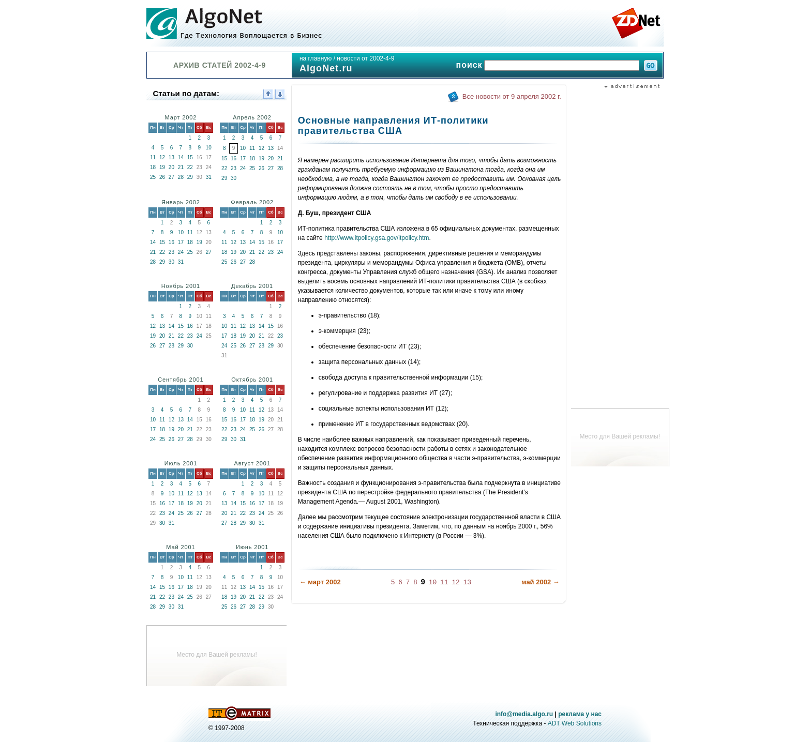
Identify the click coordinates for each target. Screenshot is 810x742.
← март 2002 (320, 582)
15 (190, 157)
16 (233, 158)
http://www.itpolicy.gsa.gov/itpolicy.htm (376, 237)
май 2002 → (540, 582)
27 (171, 177)
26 (162, 177)
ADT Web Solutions (575, 723)
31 (209, 177)
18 (153, 167)
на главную (315, 58)
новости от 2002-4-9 (365, 58)
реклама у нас (580, 714)
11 (153, 157)
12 (162, 157)
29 (190, 177)
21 (181, 167)
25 (153, 177)
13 (171, 157)
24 (243, 168)
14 (181, 157)
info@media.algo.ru (524, 714)
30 (233, 178)
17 (243, 158)
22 (190, 167)
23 (233, 168)
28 (181, 177)
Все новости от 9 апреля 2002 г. (511, 96)
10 (209, 147)
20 (171, 167)
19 (162, 167)
